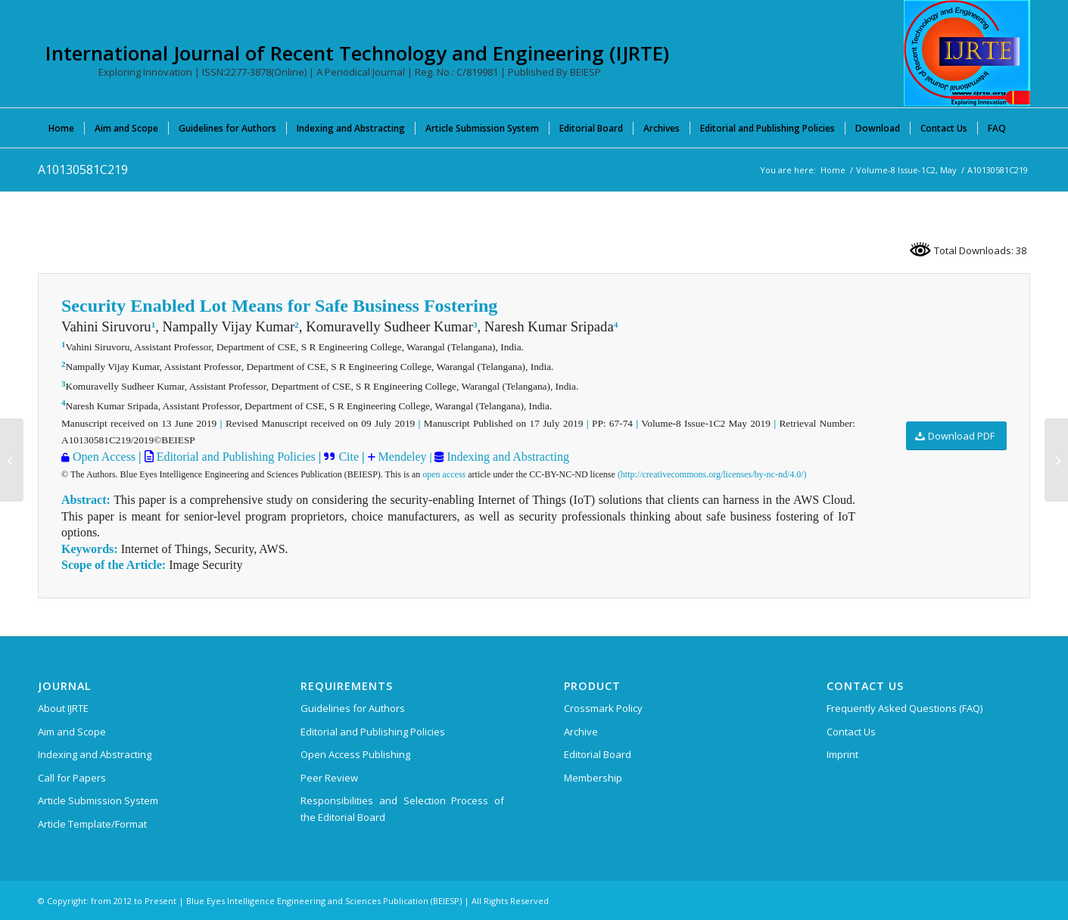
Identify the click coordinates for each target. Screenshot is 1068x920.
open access (443, 474)
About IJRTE (63, 708)
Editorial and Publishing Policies (235, 456)
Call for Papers (72, 778)
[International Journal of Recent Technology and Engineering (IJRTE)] (967, 53)
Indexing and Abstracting (506, 456)
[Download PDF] (956, 436)
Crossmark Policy (603, 708)
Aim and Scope (72, 731)
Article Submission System (98, 800)
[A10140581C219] (1056, 460)
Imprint (842, 754)
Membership (593, 778)
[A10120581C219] (11, 460)
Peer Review (329, 778)
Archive (581, 731)
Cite (348, 456)
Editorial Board (597, 754)
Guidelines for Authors (352, 708)
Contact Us (851, 731)
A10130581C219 (83, 169)
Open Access (104, 456)
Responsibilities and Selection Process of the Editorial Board (402, 808)
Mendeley (401, 456)
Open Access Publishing (355, 754)
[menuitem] (61, 128)
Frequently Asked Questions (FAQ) (904, 708)
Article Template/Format (92, 824)
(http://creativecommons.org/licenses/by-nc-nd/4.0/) (712, 474)
